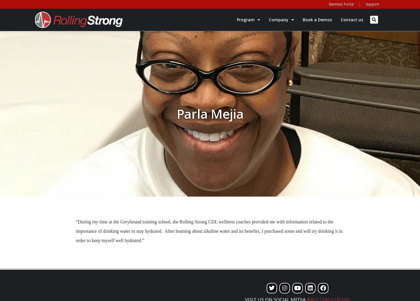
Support (372, 4)
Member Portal (341, 4)
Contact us (352, 19)
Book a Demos (317, 19)
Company (281, 20)
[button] (374, 20)
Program (248, 20)
